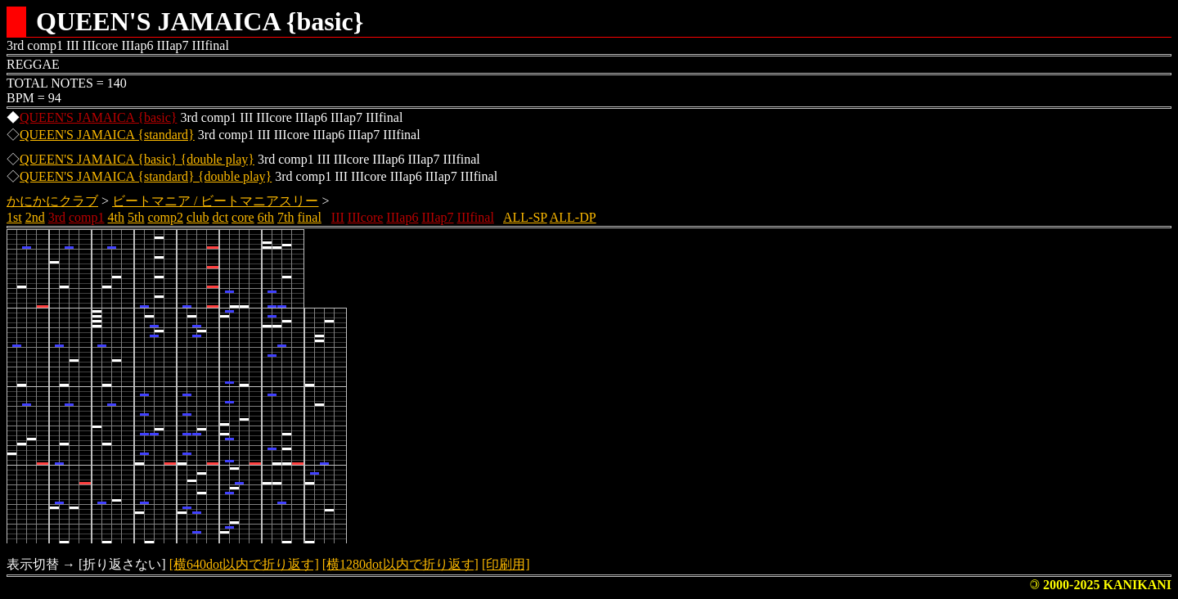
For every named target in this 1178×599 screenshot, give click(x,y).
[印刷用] (506, 564)
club (198, 217)
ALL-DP (573, 217)
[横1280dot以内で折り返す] (400, 564)
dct (221, 217)
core (243, 217)
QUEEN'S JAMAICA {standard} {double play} (146, 176)
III (337, 217)
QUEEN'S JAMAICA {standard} (107, 135)
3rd (56, 217)
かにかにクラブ (52, 201)
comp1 (87, 217)
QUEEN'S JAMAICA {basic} (98, 117)
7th (285, 217)
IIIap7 (437, 217)
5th (136, 217)
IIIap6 (402, 217)
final (309, 217)
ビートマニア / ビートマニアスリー (215, 201)
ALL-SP (525, 217)
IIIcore (366, 217)
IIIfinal (475, 217)
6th (266, 217)
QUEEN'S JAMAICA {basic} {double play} (137, 159)
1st (14, 217)
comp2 (165, 217)
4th (116, 217)
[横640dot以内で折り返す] (244, 564)
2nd (35, 217)
